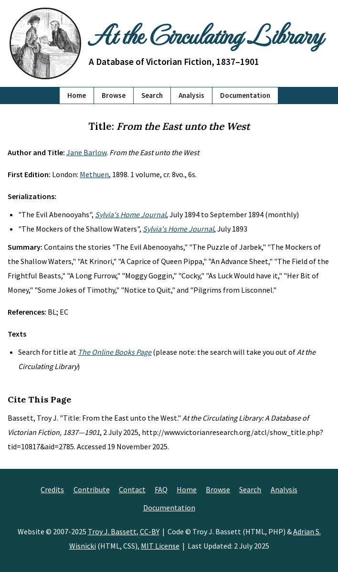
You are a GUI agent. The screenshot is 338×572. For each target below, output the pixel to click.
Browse (114, 95)
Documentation (245, 95)
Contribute (92, 489)
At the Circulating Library (205, 34)
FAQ (161, 489)
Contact (132, 489)
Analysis (191, 95)
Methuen (94, 174)
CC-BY (149, 531)
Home (76, 95)
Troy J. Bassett (112, 531)
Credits (52, 489)
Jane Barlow (86, 152)
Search (152, 95)
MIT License (160, 546)
